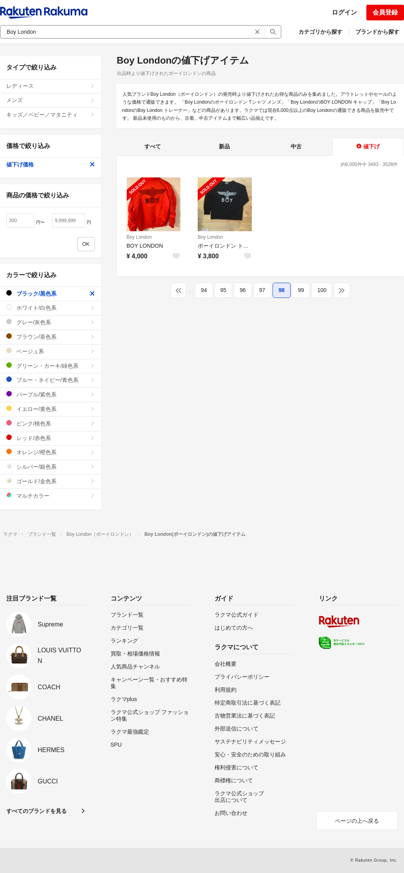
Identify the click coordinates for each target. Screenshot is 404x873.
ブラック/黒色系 (50, 293)
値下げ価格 (50, 164)
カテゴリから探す (320, 32)
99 (301, 290)
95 (223, 290)
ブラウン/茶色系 (50, 336)
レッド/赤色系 (50, 438)
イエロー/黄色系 (50, 408)
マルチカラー (50, 495)
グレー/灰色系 (50, 322)
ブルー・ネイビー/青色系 (50, 379)
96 (243, 290)
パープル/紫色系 (50, 394)
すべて (152, 146)
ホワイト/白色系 (50, 307)
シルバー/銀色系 (50, 466)
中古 (296, 146)
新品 (224, 146)
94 (204, 290)
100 (321, 290)
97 (262, 290)
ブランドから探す (377, 32)
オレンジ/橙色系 (50, 452)
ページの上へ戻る (357, 821)
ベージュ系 (50, 351)
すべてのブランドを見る (36, 811)
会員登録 (385, 12)
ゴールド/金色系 (50, 481)
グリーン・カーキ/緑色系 (50, 365)
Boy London (139, 237)
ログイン (344, 12)
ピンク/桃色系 (50, 423)
